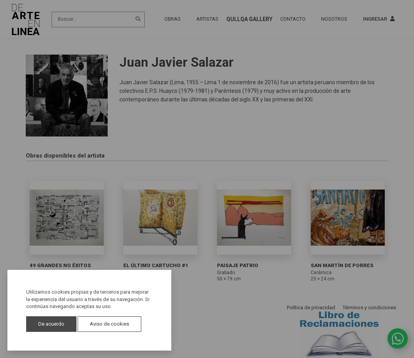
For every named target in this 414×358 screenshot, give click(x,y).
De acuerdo (51, 324)
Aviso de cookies (109, 324)
